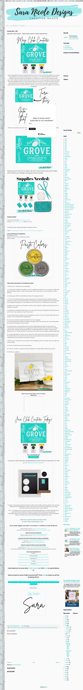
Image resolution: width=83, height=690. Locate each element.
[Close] (56, 104)
